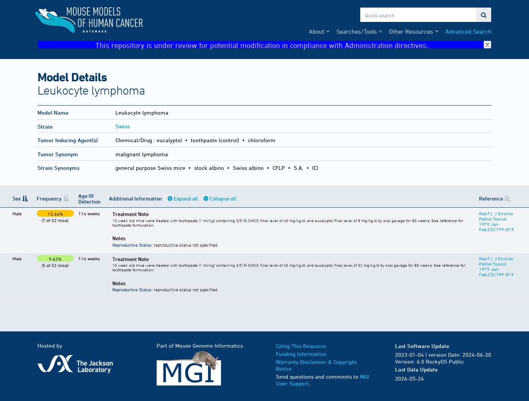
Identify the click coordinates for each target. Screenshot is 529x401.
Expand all (184, 198)
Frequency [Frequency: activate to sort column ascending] (48, 198)
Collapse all (221, 198)
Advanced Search (468, 31)
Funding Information (301, 354)
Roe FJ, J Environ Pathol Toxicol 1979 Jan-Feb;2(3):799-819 (495, 221)
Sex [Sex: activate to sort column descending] (16, 198)
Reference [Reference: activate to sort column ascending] (489, 198)
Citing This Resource (301, 346)
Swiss (122, 126)
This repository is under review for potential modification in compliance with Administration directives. (293, 45)
